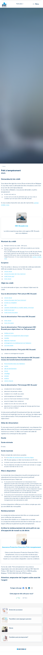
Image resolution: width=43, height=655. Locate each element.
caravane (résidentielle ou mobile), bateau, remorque (19, 307)
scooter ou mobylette (10, 302)
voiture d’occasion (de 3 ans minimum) (15, 300)
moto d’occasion (9, 323)
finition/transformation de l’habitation (14, 363)
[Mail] (32, 588)
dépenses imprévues (10, 340)
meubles (6, 338)
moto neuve (7, 278)
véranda (6, 376)
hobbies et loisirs (9, 333)
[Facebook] (23, 588)
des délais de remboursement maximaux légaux (20, 457)
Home (3, 166)
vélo (5, 305)
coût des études (8, 345)
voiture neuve (8, 271)
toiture (6, 371)
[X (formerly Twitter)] (26, 588)
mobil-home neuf (9, 276)
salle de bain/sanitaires (10, 368)
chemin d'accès (8, 381)
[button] (35, 4)
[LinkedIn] (29, 588)
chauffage (7, 373)
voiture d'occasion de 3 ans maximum (15, 274)
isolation (6, 378)
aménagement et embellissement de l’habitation (17, 343)
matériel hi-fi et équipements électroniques (16, 335)
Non (25, 598)
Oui (18, 598)
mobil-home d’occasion (11, 312)
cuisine (6, 366)
